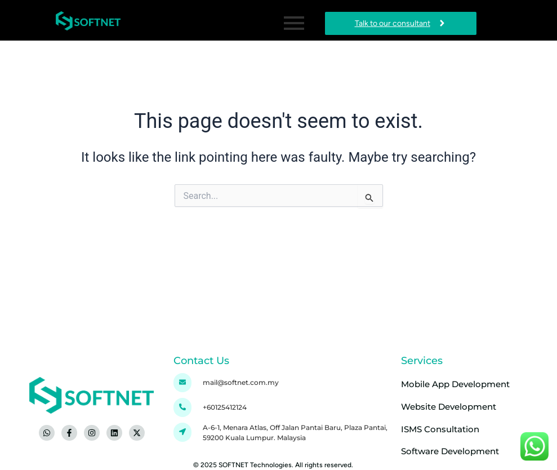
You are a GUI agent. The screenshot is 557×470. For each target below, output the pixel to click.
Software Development (450, 451)
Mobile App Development (455, 384)
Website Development (448, 406)
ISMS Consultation (440, 428)
